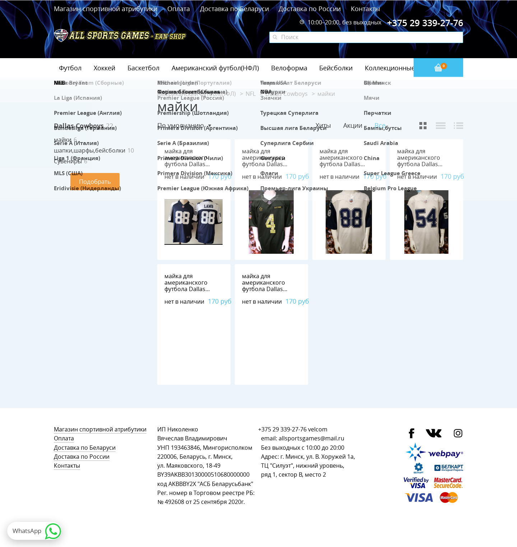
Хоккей (104, 68)
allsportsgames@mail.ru (311, 438)
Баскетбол (143, 68)
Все (380, 125)
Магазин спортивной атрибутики (106, 8)
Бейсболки (336, 68)
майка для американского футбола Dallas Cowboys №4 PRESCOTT (263, 164)
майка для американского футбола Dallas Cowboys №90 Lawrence (263, 289)
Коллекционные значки (402, 68)
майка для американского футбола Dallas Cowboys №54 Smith (425, 161)
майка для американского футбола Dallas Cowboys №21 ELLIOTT (186, 289)
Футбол (70, 68)
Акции (352, 125)
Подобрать (95, 181)
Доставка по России (310, 8)
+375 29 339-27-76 (282, 429)
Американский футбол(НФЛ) (215, 68)
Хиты (323, 125)
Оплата (178, 8)
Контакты (365, 8)
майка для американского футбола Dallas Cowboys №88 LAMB (191, 161)
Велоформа (289, 68)
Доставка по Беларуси (234, 8)
